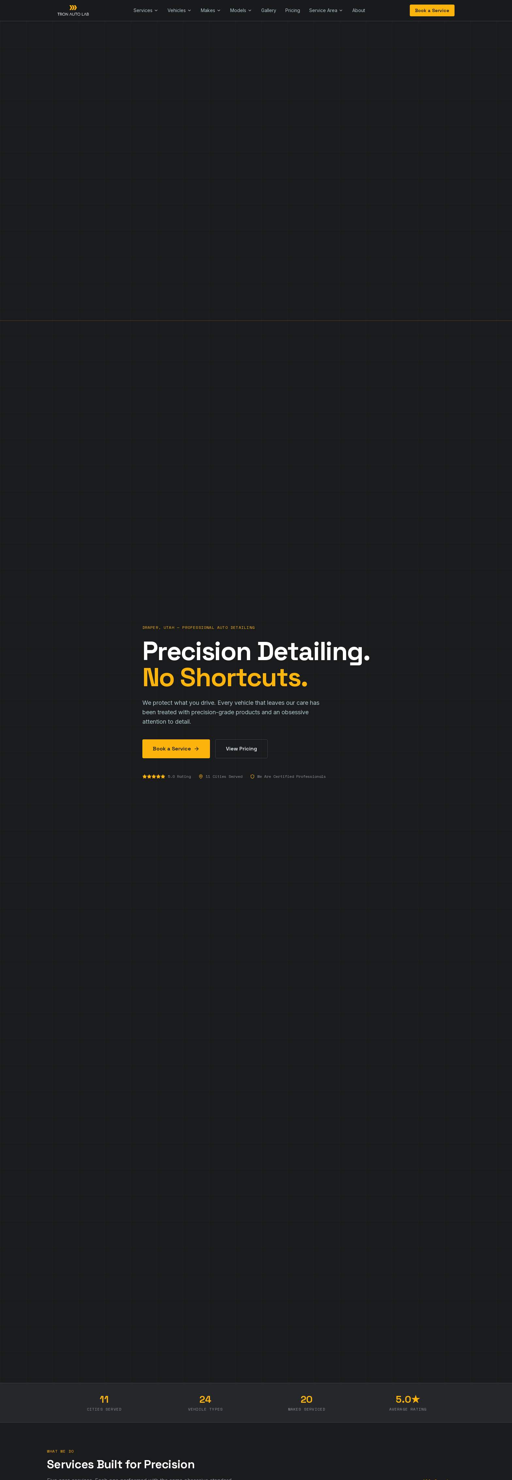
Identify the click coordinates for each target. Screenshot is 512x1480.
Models (241, 10)
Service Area (326, 10)
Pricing (292, 10)
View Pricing (241, 748)
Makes (211, 10)
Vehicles (180, 10)
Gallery (268, 10)
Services (146, 10)
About (358, 10)
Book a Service (432, 10)
